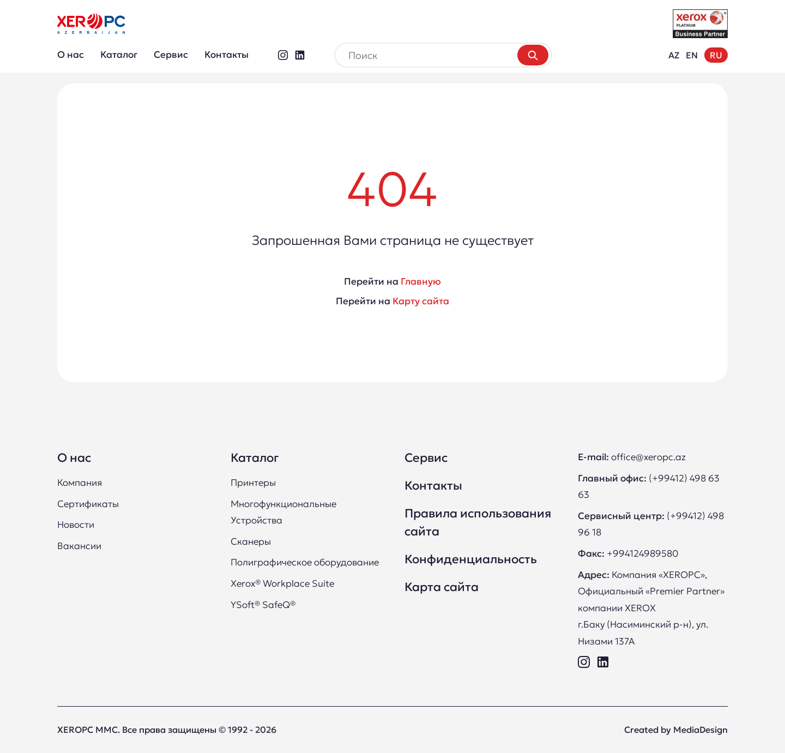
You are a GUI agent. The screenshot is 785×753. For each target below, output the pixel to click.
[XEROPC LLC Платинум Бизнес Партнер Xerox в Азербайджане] (700, 23)
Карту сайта (420, 301)
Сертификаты (88, 504)
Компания (79, 483)
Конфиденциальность (470, 559)
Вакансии (79, 546)
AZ (673, 55)
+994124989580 (642, 553)
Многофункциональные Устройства (283, 512)
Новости (75, 525)
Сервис (171, 55)
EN (692, 55)
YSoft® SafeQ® (263, 605)
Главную (421, 281)
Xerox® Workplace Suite (282, 583)
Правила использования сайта (477, 522)
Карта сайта (441, 587)
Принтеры (253, 483)
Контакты (226, 55)
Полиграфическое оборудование (305, 562)
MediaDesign (700, 729)
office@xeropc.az (648, 457)
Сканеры (251, 541)
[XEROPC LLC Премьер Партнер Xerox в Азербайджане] (91, 24)
